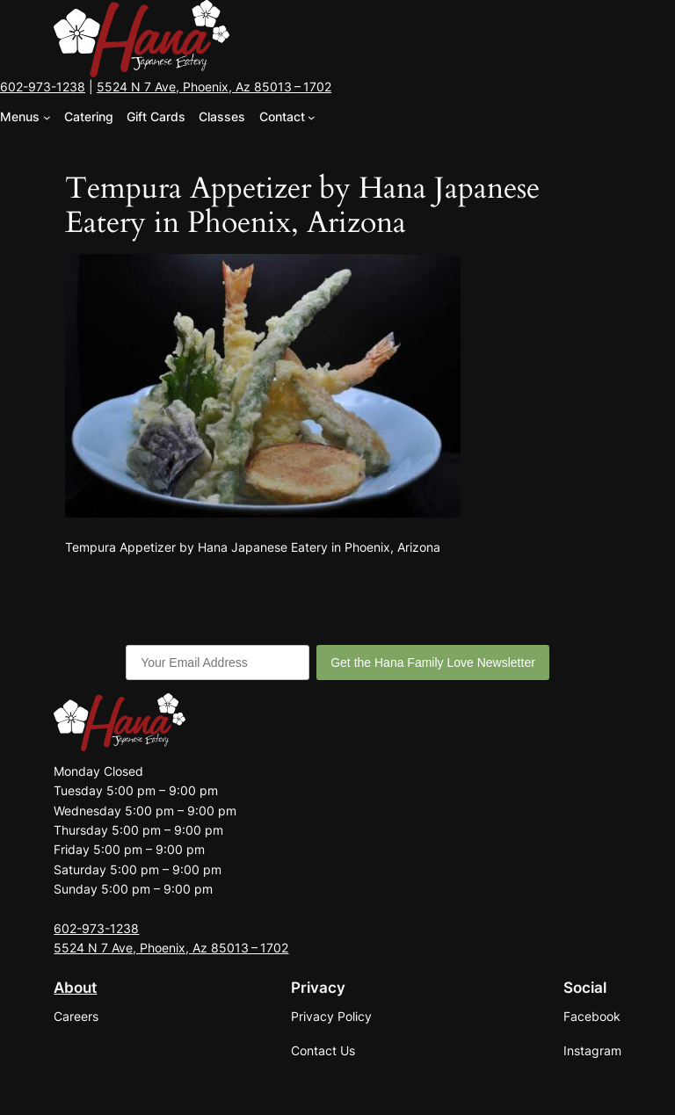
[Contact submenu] (312, 117)
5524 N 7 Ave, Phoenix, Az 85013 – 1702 (214, 86)
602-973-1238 (42, 86)
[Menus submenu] (47, 117)
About (75, 987)
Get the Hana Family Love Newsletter (432, 662)
